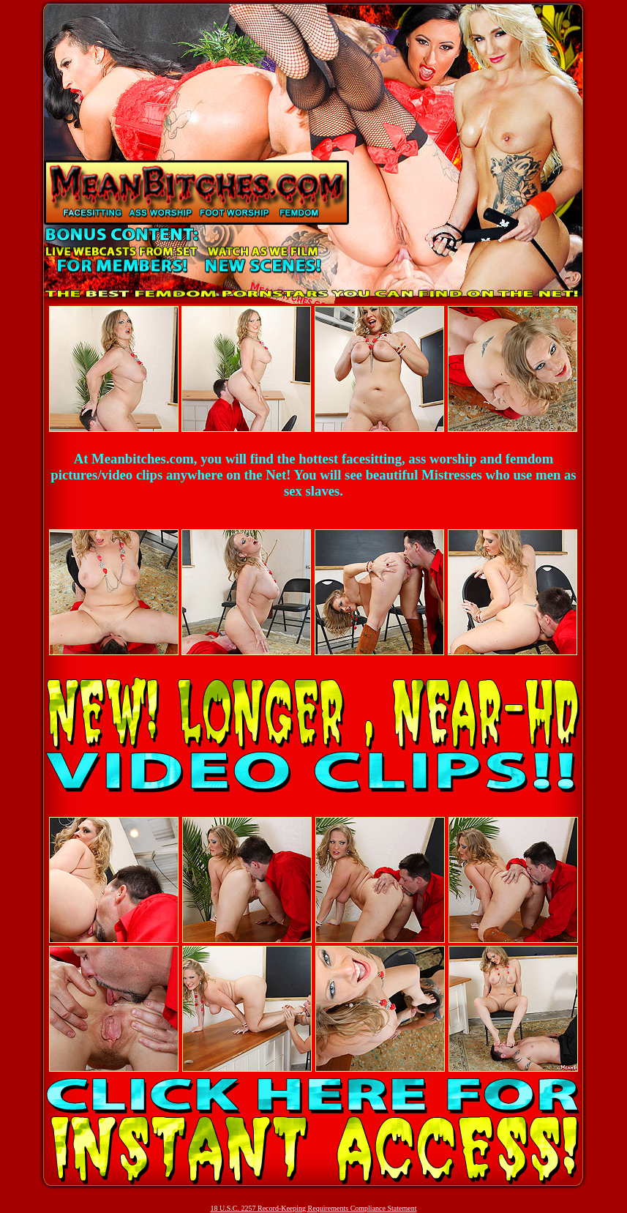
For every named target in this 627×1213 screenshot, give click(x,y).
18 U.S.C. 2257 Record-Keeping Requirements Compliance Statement (314, 1208)
